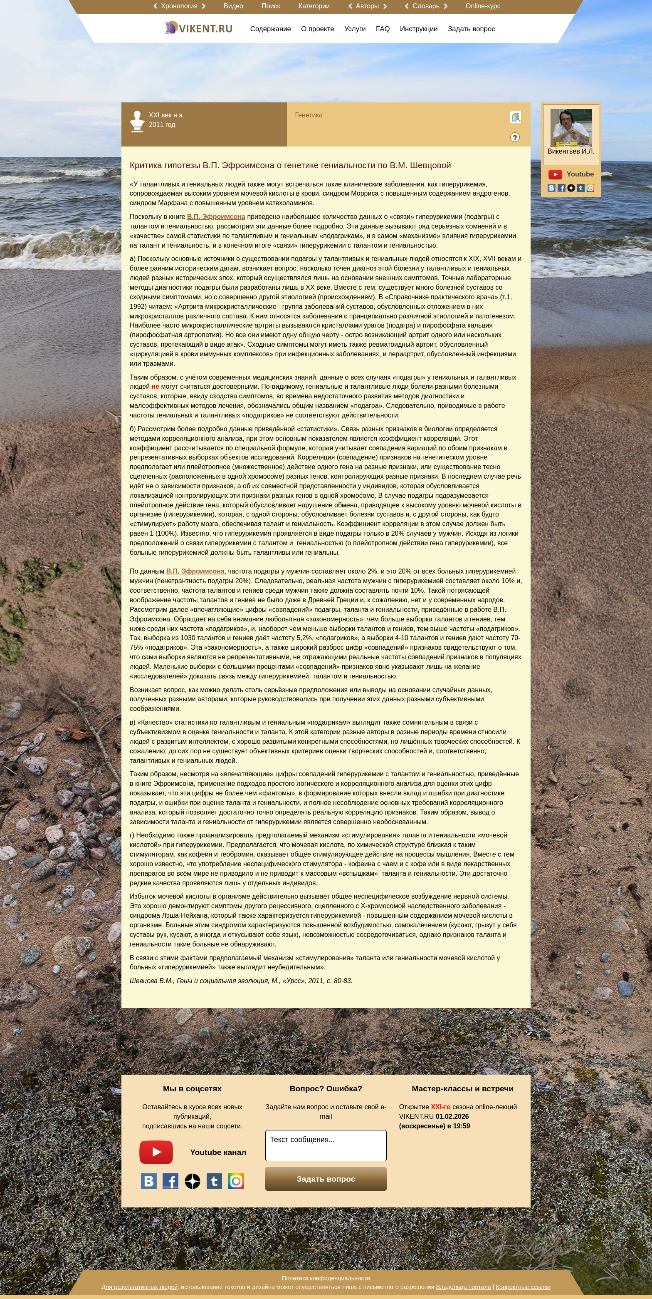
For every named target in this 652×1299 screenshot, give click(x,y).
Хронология (179, 6)
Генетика (309, 115)
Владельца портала (463, 1287)
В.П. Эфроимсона (216, 216)
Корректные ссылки (523, 1287)
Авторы (367, 6)
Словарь (426, 6)
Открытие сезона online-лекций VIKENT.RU (458, 1116)
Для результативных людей (139, 1287)
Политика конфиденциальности (326, 1278)
